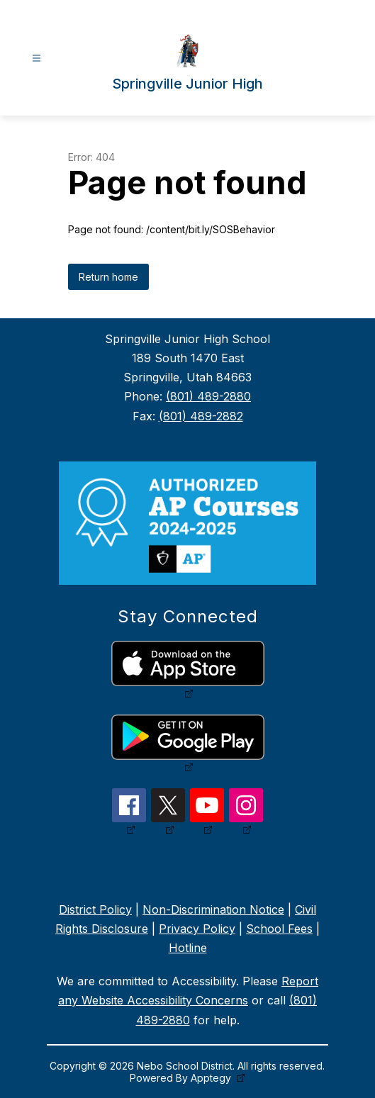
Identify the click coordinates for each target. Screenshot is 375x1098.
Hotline (188, 948)
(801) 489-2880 (208, 396)
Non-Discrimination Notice (213, 909)
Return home (108, 277)
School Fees (279, 928)
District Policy (95, 909)
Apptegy (212, 1078)
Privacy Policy (197, 928)
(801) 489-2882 (201, 416)
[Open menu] (36, 58)
